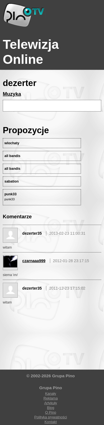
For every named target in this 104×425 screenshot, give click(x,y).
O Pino (50, 412)
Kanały (50, 393)
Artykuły (50, 403)
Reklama (51, 398)
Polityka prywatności (50, 417)
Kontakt (50, 422)
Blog (50, 408)
